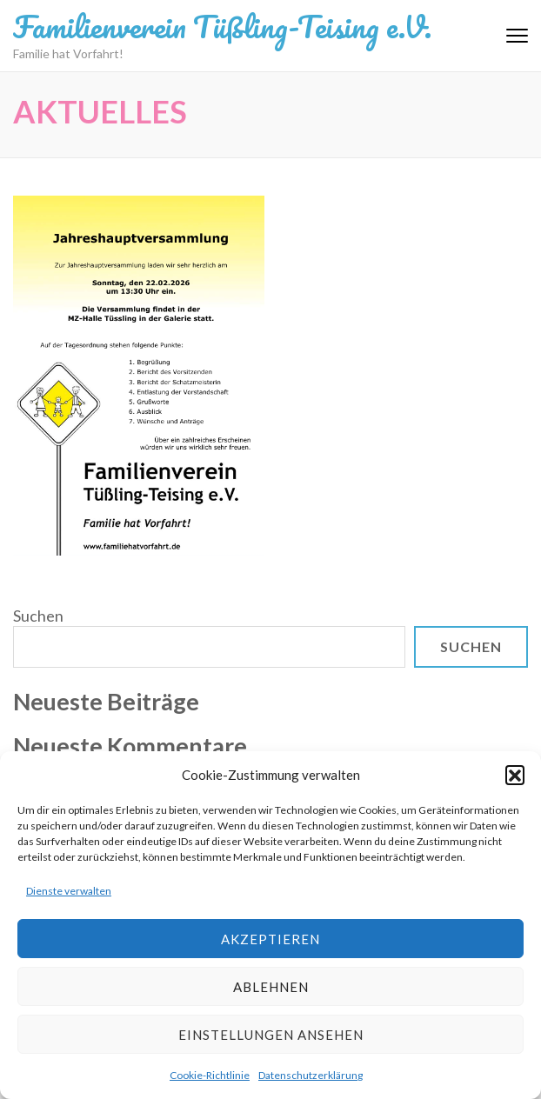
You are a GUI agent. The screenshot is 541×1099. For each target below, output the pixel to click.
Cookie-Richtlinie (210, 1075)
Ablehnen (271, 987)
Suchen (38, 615)
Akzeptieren (270, 939)
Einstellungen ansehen (271, 1034)
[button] (515, 774)
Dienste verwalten (68, 890)
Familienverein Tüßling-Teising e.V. (222, 26)
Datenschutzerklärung (310, 1075)
